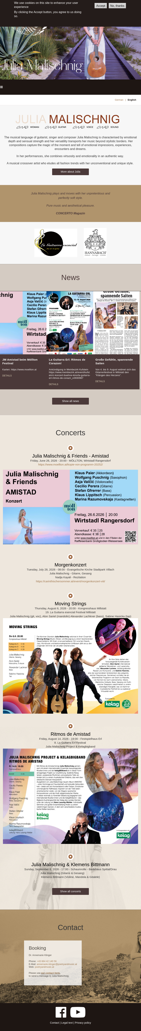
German (119, 99)
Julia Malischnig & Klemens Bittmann (70, 864)
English (132, 99)
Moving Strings (70, 603)
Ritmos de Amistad (71, 734)
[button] (1, 87)
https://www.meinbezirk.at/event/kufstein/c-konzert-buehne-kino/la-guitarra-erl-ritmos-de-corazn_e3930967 (69, 375)
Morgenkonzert (70, 565)
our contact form (50, 973)
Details (7, 375)
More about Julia (70, 171)
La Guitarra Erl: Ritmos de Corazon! (67, 361)
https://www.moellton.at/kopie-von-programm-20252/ (70, 464)
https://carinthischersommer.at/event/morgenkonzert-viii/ (70, 581)
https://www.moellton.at (24, 369)
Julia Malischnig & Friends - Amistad (70, 456)
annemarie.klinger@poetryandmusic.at (57, 964)
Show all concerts (70, 891)
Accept (100, 5)
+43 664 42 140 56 (47, 961)
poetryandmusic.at (44, 967)
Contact (54, 1022)
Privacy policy (83, 1022)
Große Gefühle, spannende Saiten (114, 361)
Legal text (67, 1022)
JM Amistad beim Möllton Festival (20, 361)
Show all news (70, 401)
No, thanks (117, 5)
